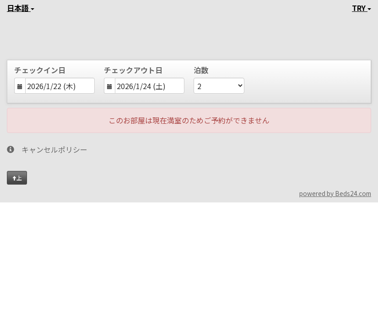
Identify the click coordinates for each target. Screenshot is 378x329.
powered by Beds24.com (335, 193)
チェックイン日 (39, 70)
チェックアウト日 (133, 70)
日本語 (20, 7)
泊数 (201, 70)
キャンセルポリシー (47, 149)
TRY (361, 7)
